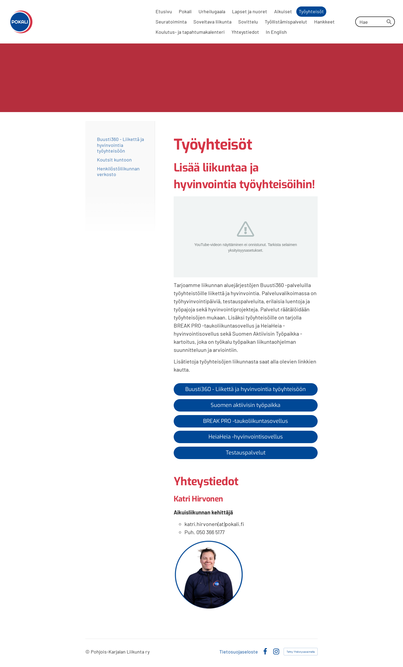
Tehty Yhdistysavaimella (301, 651)
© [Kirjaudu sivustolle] (88, 652)
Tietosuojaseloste (238, 651)
